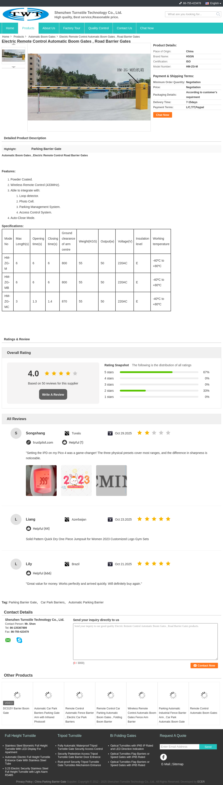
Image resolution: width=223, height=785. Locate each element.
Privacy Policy (24, 781)
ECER (201, 781)
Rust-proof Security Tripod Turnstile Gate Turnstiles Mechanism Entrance (79, 763)
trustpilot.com (43, 442)
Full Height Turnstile (20, 736)
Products (28, 28)
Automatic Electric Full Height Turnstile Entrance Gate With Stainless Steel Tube (27, 760)
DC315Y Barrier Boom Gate (16, 710)
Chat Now (147, 28)
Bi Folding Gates (123, 736)
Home (10, 28)
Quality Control (98, 28)
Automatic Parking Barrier (86, 602)
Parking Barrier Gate (23, 602)
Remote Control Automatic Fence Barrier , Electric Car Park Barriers (79, 715)
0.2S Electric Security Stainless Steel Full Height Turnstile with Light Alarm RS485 (26, 772)
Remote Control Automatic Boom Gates (203, 710)
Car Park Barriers (53, 602)
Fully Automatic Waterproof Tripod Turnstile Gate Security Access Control (80, 747)
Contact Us (124, 28)
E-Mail (165, 764)
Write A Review (53, 394)
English (214, 3)
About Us (49, 28)
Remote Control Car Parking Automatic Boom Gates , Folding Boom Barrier (109, 715)
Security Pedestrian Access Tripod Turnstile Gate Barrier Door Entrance (79, 755)
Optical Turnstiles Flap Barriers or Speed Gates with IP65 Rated (129, 755)
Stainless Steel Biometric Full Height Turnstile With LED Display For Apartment (26, 749)
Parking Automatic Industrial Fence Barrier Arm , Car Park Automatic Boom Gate (172, 715)
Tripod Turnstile (70, 736)
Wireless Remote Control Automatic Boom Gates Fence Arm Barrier (142, 715)
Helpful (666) (42, 573)
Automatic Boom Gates (41, 36)
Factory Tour (71, 28)
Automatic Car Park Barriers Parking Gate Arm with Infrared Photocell (46, 715)
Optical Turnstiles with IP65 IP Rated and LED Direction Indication (131, 747)
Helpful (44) (41, 529)
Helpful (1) (76, 442)
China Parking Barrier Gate (50, 781)
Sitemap (177, 764)
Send (208, 747)
